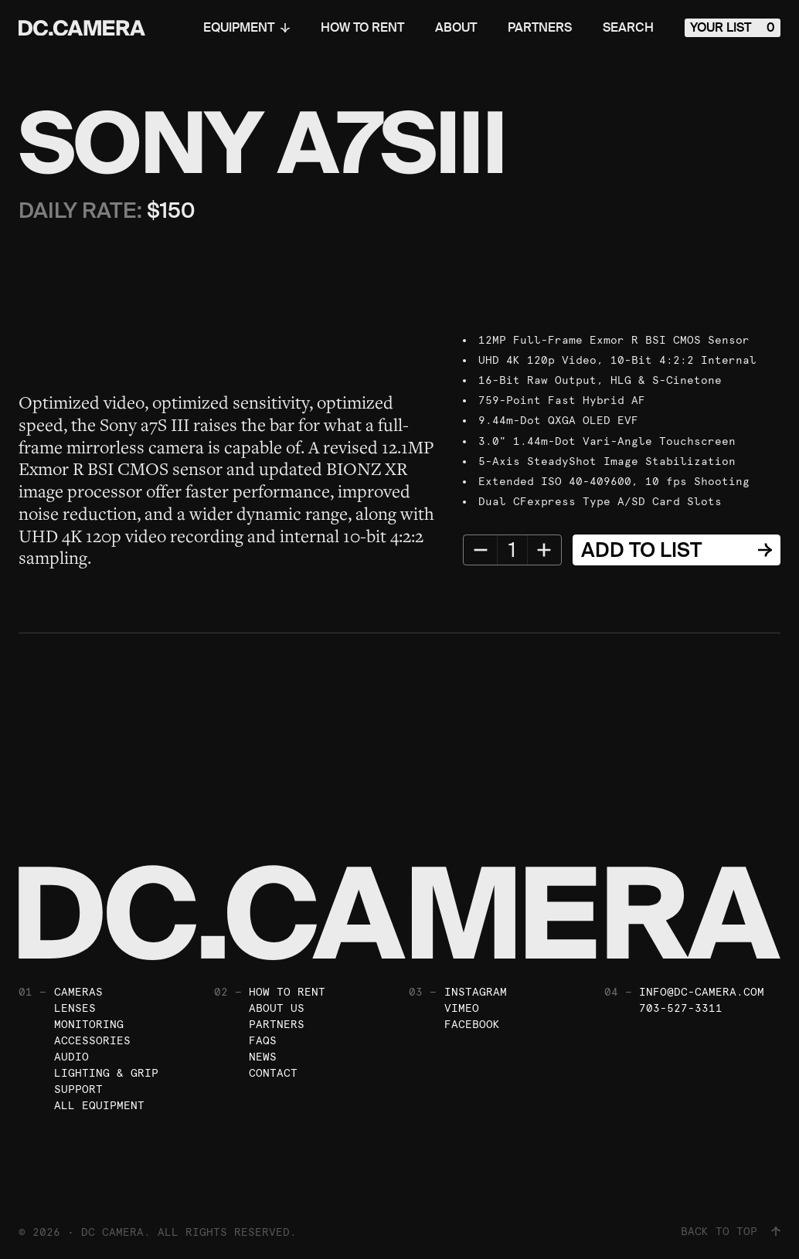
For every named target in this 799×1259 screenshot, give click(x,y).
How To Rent (362, 28)
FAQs (263, 1040)
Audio (71, 1057)
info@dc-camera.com (701, 992)
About (456, 28)
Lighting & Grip (106, 1073)
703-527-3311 (680, 1008)
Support (78, 1089)
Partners (540, 28)
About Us (276, 1008)
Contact (273, 1073)
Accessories (92, 1040)
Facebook (472, 1024)
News (263, 1057)
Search (628, 28)
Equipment (246, 28)
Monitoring (89, 1024)
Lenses (75, 1008)
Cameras (78, 992)
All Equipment (99, 1105)
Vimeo (461, 1008)
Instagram (475, 992)
